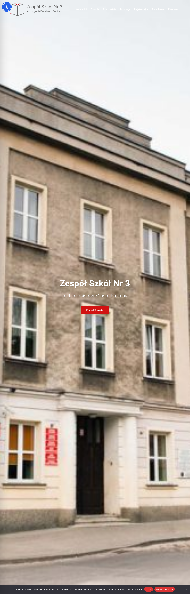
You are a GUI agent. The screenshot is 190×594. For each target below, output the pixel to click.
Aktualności (81, 9)
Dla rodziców (158, 9)
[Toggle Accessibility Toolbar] (6, 6)
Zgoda (148, 589)
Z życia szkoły (109, 9)
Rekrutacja (125, 9)
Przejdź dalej (95, 310)
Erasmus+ (173, 9)
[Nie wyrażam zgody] (186, 589)
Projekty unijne (141, 9)
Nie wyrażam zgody (164, 589)
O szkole (95, 9)
